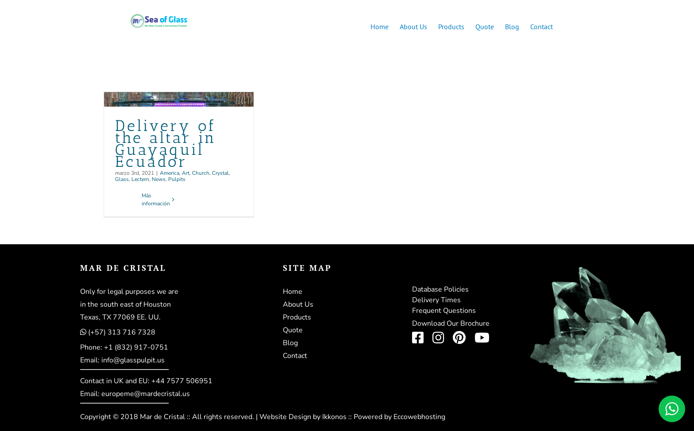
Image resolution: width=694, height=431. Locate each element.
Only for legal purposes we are (129, 291)
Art (185, 173)
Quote (293, 330)
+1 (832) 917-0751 (136, 347)
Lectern (140, 179)
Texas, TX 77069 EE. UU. (120, 317)
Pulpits (176, 179)
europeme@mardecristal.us (145, 394)
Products (297, 317)
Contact (295, 356)
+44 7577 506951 (181, 381)
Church (200, 173)
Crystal (220, 173)
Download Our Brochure (451, 323)
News (159, 179)
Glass (122, 179)
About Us (298, 304)
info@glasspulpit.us (133, 360)
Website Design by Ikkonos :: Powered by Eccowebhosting (352, 417)
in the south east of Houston (125, 304)
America (169, 173)
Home (292, 291)
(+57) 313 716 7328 (121, 332)
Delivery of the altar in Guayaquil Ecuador (165, 143)
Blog (290, 343)
